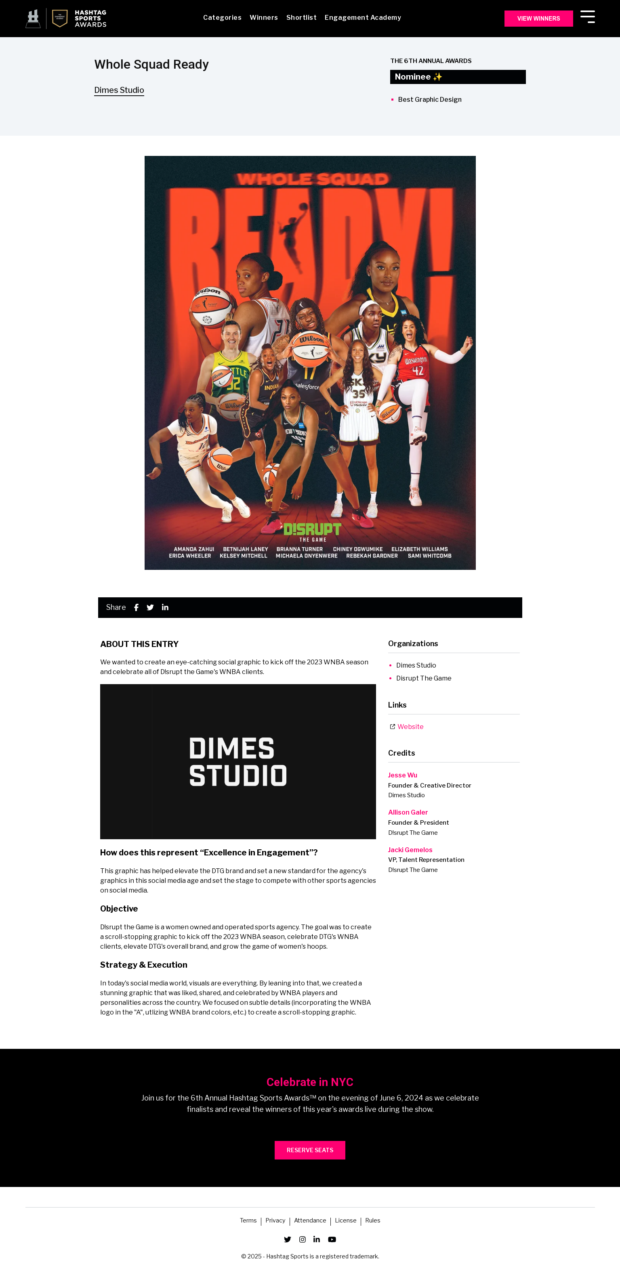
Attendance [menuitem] (310, 1221)
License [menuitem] (346, 1221)
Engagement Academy (363, 17)
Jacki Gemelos (410, 850)
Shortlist (301, 17)
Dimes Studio (119, 90)
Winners (264, 17)
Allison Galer (408, 812)
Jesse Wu (402, 775)
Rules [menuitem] (372, 1221)
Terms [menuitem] (248, 1221)
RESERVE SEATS (310, 1150)
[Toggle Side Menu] (587, 16)
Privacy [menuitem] (275, 1221)
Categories (222, 17)
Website (407, 727)
